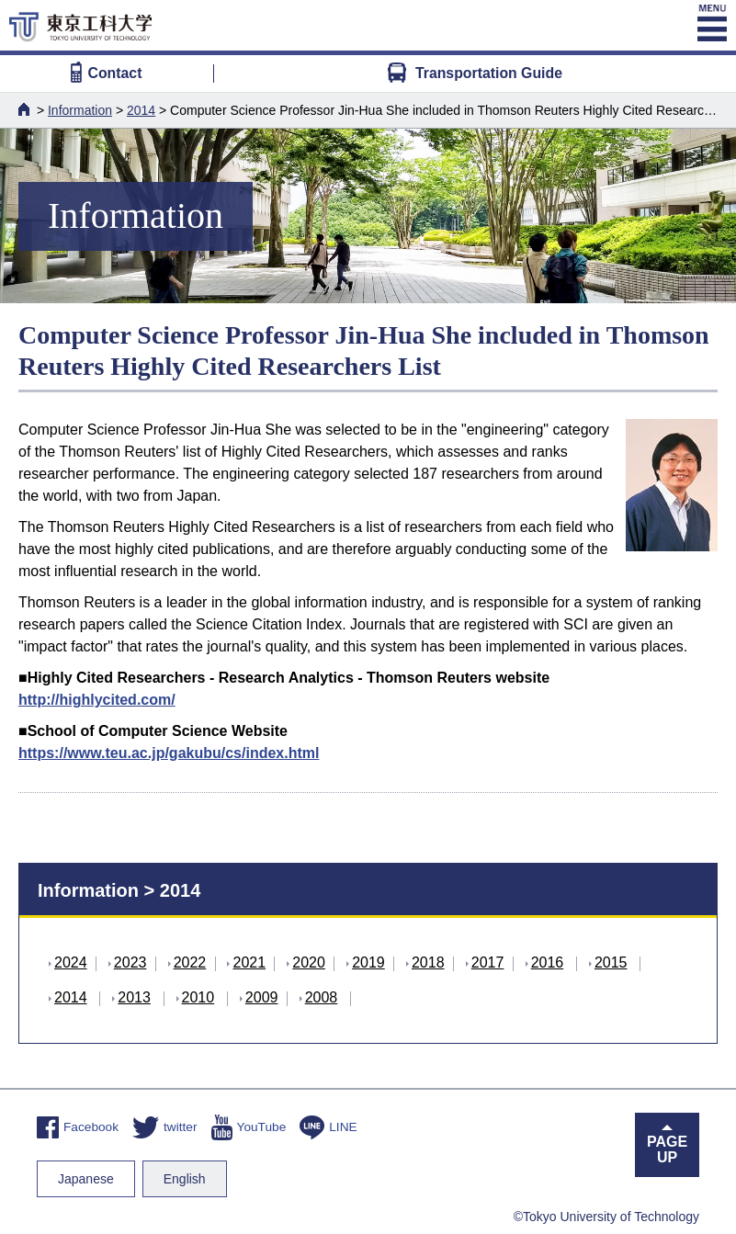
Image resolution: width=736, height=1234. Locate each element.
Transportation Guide (475, 73)
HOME (25, 109)
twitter (164, 1127)
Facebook (78, 1127)
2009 (261, 997)
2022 (190, 962)
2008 (321, 997)
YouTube (249, 1127)
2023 (130, 962)
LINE (328, 1127)
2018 (428, 962)
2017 (487, 962)
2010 (198, 997)
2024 (70, 962)
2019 (368, 962)
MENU (711, 23)
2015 (611, 962)
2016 (547, 962)
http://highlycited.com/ (97, 700)
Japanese (86, 1179)
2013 (134, 997)
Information (80, 110)
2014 (141, 110)
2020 (308, 962)
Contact (106, 73)
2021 (249, 962)
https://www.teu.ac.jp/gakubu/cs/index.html (168, 753)
